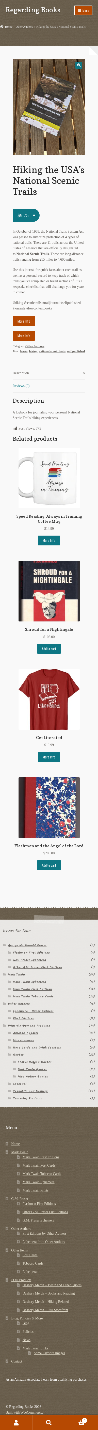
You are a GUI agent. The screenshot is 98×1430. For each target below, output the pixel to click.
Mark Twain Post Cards (39, 1165)
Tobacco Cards (33, 1263)
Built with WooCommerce (24, 1412)
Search (49, 1422)
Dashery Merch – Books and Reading (49, 1293)
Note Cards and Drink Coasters (37, 1047)
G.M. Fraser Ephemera (29, 960)
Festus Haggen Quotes (35, 1062)
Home (8, 26)
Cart (76, 1419)
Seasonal (19, 1084)
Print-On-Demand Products (29, 1025)
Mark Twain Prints (35, 1190)
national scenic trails (52, 351)
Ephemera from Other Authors (44, 1242)
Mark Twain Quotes (32, 1069)
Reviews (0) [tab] (21, 386)
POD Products (21, 1280)
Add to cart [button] (49, 648)
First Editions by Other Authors (45, 1233)
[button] (78, 65)
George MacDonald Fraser (27, 945)
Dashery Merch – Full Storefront (45, 1310)
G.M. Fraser (19, 1199)
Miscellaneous (23, 1040)
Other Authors (24, 26)
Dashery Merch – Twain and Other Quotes (52, 1285)
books (23, 351)
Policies (28, 1332)
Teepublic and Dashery (30, 1091)
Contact (16, 1361)
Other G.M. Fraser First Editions (37, 967)
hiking (33, 351)
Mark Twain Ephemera (29, 982)
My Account (16, 1422)
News (26, 1340)
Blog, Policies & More (27, 1318)
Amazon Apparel (25, 1033)
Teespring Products (27, 1098)
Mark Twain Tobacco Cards (33, 996)
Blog (26, 1323)
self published (76, 351)
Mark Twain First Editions (32, 989)
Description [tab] (21, 373)
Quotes (18, 1054)
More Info (24, 321)
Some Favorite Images (49, 1353)
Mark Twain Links (35, 1348)
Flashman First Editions (31, 952)
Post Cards (30, 1255)
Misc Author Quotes (33, 1076)
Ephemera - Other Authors (33, 1011)
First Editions (23, 1018)
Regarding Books (33, 10)
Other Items (19, 1250)
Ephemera (30, 1272)
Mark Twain (16, 974)
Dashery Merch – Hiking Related (46, 1302)
